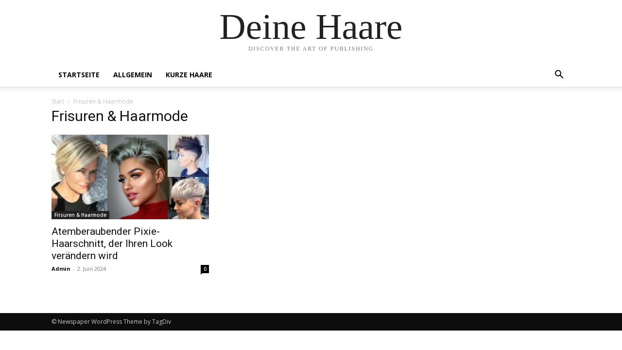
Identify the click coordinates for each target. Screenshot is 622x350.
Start (58, 101)
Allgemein (132, 74)
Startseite (79, 74)
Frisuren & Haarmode (80, 214)
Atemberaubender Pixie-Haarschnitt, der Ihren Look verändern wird (112, 244)
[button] (558, 75)
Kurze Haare (189, 74)
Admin (61, 268)
